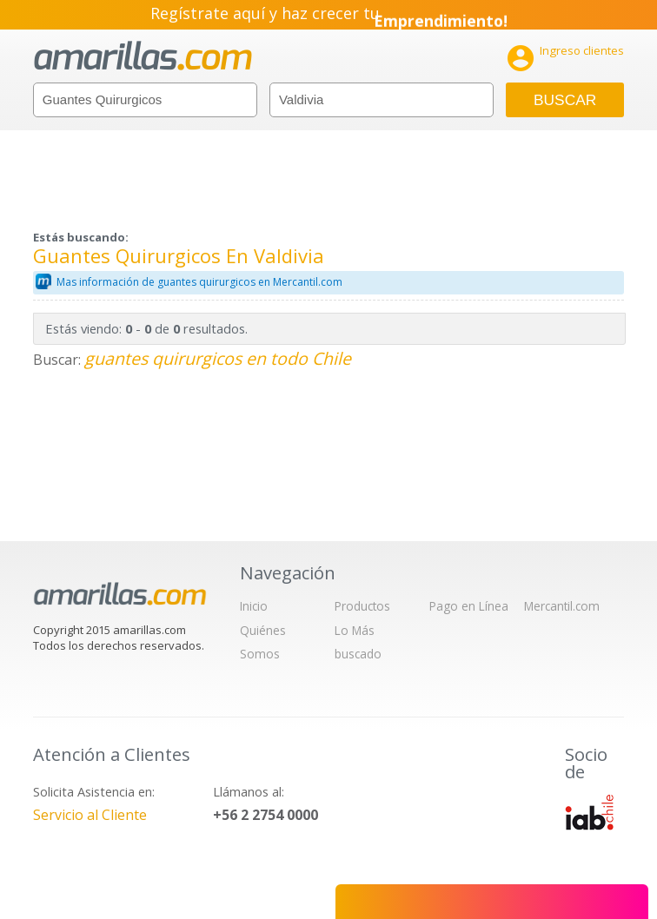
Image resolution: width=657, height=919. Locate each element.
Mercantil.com (562, 606)
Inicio (254, 606)
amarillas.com (143, 56)
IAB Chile (589, 812)
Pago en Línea (468, 606)
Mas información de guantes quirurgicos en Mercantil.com (199, 281)
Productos (362, 606)
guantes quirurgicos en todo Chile (217, 358)
